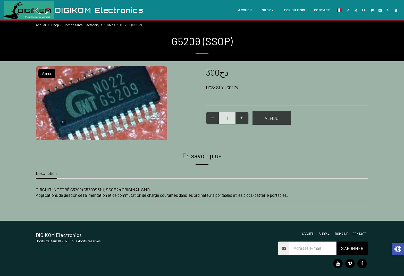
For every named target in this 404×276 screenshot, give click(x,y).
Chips (111, 25)
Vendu (272, 118)
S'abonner (352, 248)
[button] (348, 10)
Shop (55, 25)
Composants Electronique (83, 25)
